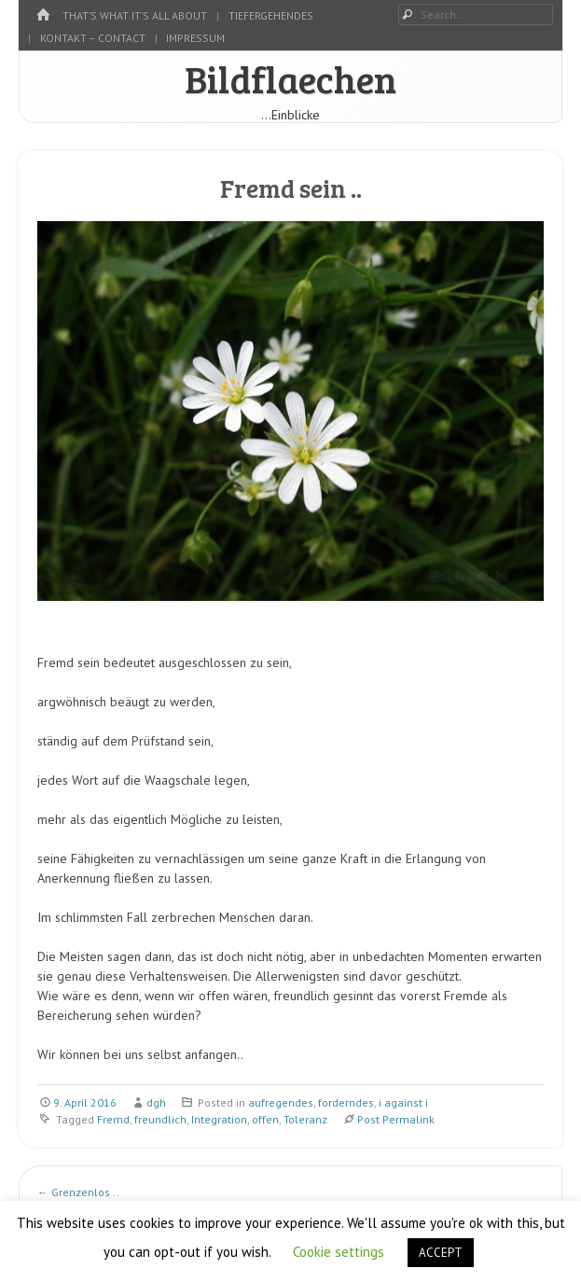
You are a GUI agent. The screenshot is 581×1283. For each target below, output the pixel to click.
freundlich (160, 1119)
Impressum (195, 38)
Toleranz (305, 1119)
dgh (156, 1102)
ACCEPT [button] (441, 1253)
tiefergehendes (270, 15)
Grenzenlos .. (78, 1192)
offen (265, 1119)
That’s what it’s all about (134, 15)
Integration (219, 1119)
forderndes (346, 1102)
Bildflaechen (290, 78)
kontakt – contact (92, 38)
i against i (403, 1102)
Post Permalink (396, 1119)
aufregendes (280, 1102)
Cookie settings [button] (338, 1252)
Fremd (113, 1119)
